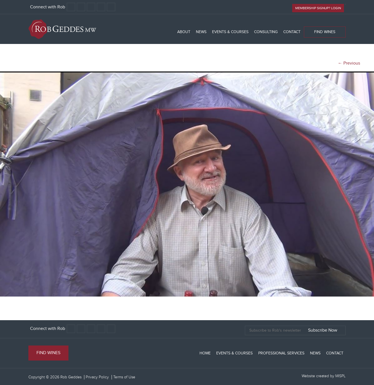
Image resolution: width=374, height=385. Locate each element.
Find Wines (324, 32)
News (201, 32)
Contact (292, 32)
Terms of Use (124, 377)
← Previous (349, 63)
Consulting (266, 32)
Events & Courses (230, 32)
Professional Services (281, 353)
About (183, 32)
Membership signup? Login (318, 8)
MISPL (340, 376)
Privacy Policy (97, 377)
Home (205, 353)
